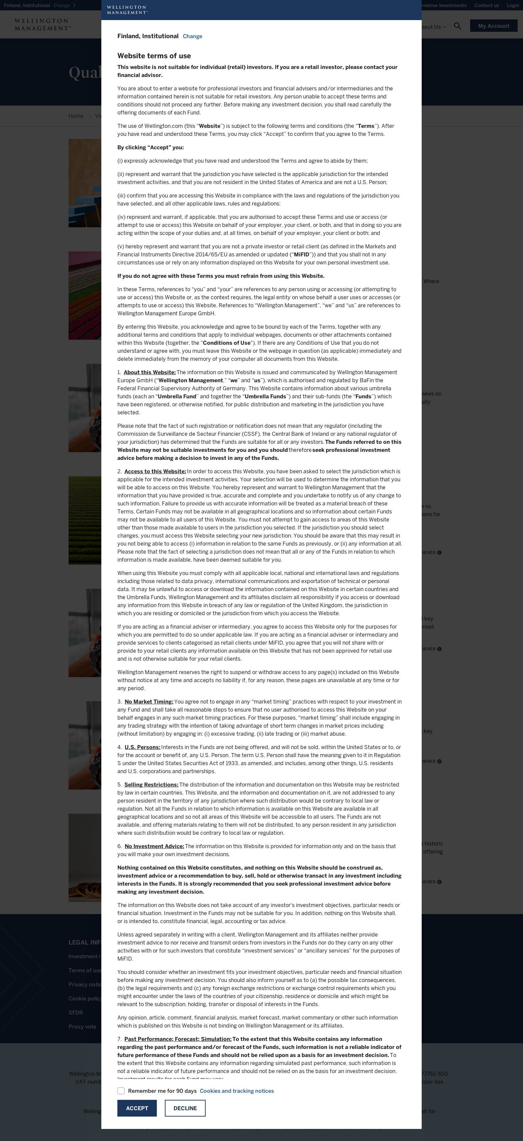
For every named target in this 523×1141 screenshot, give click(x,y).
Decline (185, 1108)
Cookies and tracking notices (237, 1091)
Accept (137, 1108)
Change (192, 36)
